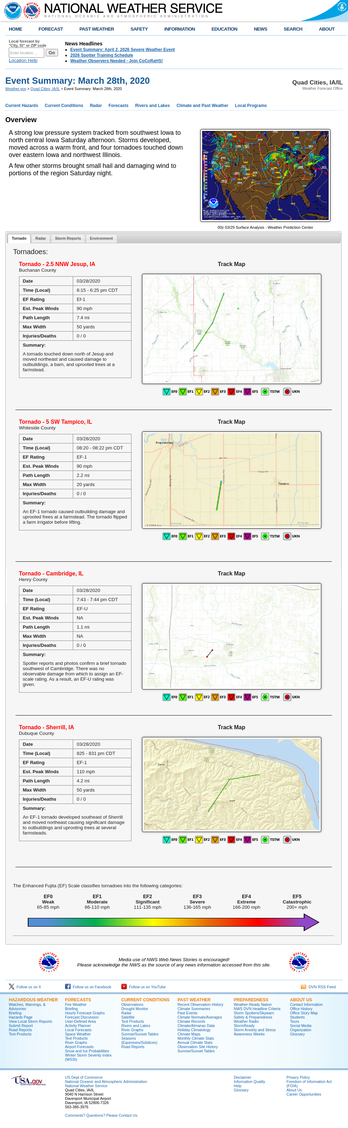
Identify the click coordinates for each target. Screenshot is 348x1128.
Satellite (128, 1017)
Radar (96, 105)
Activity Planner (78, 1025)
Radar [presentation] (41, 238)
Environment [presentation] (101, 238)
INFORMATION (180, 29)
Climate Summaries (194, 1009)
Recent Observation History (200, 1004)
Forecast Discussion (82, 1017)
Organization (300, 1030)
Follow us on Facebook (88, 987)
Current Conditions (64, 105)
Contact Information (306, 1004)
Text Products (20, 1034)
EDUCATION (224, 29)
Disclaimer (242, 1077)
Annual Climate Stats (195, 1042)
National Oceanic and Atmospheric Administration (106, 1081)
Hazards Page (21, 1017)
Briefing (15, 1013)
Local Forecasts (78, 1030)
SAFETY (139, 29)
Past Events (188, 1013)
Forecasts (119, 105)
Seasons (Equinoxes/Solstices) (139, 1040)
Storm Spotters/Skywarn (254, 1013)
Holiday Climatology (194, 1030)
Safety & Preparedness (253, 1017)
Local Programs (251, 105)
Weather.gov (15, 89)
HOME (15, 29)
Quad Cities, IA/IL (45, 89)
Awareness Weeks (249, 1034)
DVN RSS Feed (318, 987)
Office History (301, 1009)
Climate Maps (189, 1034)
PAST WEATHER (96, 29)
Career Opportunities (303, 1094)
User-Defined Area (80, 1021)
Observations (132, 1004)
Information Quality (249, 1081)
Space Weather (78, 1034)
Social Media (300, 1025)
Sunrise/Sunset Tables (140, 1034)
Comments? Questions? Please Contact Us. (101, 1115)
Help (237, 1086)
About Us (301, 999)
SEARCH (293, 29)
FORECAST (51, 29)
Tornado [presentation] (19, 238)
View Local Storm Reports (30, 1021)
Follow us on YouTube (143, 987)
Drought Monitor (134, 1009)
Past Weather (194, 999)
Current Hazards (21, 105)
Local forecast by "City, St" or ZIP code (27, 43)
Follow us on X (25, 987)
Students (297, 1017)
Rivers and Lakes (152, 105)
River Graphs (76, 1042)
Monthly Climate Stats (196, 1038)
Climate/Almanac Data (196, 1025)
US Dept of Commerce (84, 1077)
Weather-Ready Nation (253, 1004)
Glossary (297, 1034)
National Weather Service (86, 1086)
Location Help (23, 60)
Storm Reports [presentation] (68, 238)
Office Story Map (304, 1013)
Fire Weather (75, 1004)
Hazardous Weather (33, 999)
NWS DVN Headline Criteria (257, 1009)
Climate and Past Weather (202, 105)
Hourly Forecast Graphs (85, 1013)
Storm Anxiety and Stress (255, 1030)
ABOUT (327, 29)
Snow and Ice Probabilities (87, 1051)
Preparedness (251, 999)
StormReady (244, 1025)
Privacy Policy (298, 1077)
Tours (294, 1021)
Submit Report (21, 1025)
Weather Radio (246, 1021)
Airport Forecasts (79, 1047)
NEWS (260, 29)
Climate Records (191, 1021)
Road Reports (20, 1030)
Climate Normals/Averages (200, 1017)
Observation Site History (198, 1047)
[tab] (19, 239)
